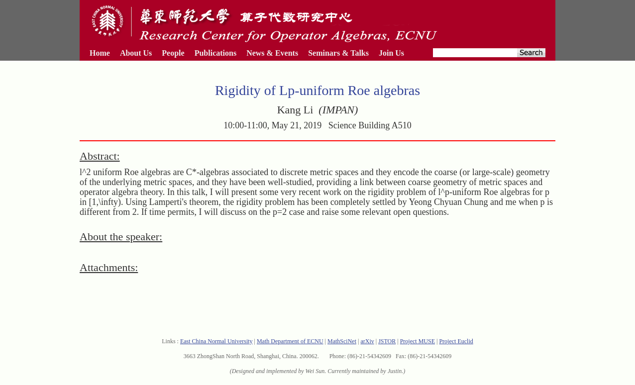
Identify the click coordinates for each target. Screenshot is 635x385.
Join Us (391, 53)
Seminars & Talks (338, 53)
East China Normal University (216, 341)
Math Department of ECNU (290, 341)
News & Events (272, 53)
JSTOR (387, 341)
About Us (136, 53)
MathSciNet (341, 341)
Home (100, 53)
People (173, 53)
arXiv (367, 341)
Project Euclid (456, 341)
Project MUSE (417, 341)
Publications (215, 53)
